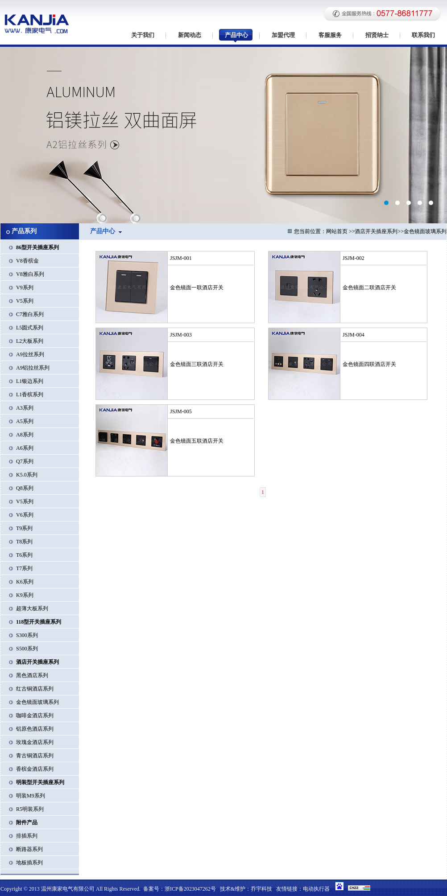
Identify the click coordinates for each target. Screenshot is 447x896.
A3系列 (24, 408)
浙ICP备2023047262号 (190, 889)
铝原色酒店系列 (35, 729)
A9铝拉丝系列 (33, 368)
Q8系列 (24, 488)
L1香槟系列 (29, 394)
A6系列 (24, 448)
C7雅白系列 (30, 314)
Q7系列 (24, 461)
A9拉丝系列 (30, 354)
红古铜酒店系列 (35, 689)
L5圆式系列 (29, 328)
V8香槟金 (27, 261)
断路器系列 (29, 849)
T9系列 (24, 528)
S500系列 (27, 648)
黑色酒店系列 (32, 675)
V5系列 (24, 301)
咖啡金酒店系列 (35, 715)
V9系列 (24, 287)
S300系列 (27, 635)
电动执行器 (316, 889)
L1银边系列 (29, 381)
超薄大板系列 (32, 608)
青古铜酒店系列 (35, 755)
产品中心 (236, 35)
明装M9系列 (30, 796)
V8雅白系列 (30, 274)
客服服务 (330, 35)
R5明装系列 (30, 809)
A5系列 (24, 421)
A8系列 (24, 435)
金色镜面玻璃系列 (37, 702)
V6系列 (24, 515)
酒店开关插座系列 (376, 231)
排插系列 (26, 836)
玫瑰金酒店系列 (35, 742)
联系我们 (423, 35)
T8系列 (24, 541)
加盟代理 (283, 35)
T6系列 (24, 555)
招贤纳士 (377, 35)
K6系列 (24, 582)
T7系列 (24, 568)
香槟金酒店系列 (35, 769)
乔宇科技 (261, 889)
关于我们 (142, 35)
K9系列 (24, 595)
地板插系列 (29, 862)
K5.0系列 (26, 475)
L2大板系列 (29, 341)
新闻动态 (189, 35)
